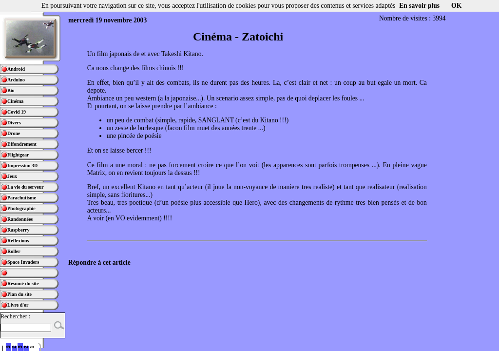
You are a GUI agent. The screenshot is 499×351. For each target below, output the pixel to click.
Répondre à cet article (99, 262)
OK (456, 5)
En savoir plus (419, 5)
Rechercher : (15, 316)
